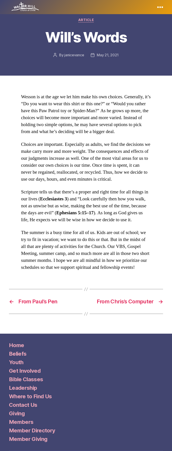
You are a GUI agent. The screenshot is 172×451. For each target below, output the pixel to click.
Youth (16, 362)
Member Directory (32, 430)
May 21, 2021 (108, 55)
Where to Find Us (30, 396)
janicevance (74, 55)
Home (16, 345)
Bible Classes (26, 379)
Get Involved (25, 371)
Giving (17, 413)
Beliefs (17, 353)
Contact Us (23, 405)
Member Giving (28, 439)
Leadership (23, 388)
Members (21, 422)
